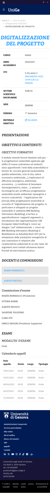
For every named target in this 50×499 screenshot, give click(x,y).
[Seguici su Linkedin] (5, 454)
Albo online (8, 431)
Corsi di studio (19, 20)
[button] (3, 1)
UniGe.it (5, 20)
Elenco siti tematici (11, 439)
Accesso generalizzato (12, 428)
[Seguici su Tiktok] (23, 454)
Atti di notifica (9, 435)
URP (5, 442)
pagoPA (7, 446)
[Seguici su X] (9, 454)
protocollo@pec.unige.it (14, 470)
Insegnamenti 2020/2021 (16, 23)
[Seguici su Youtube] (12, 454)
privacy (31, 484)
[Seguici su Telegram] (27, 454)
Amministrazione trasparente (15, 424)
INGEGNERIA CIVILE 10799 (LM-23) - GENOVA (34, 80)
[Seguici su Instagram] (17, 454)
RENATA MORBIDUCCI (14, 270)
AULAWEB (31, 120)
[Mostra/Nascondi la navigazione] (4, 9)
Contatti (7, 450)
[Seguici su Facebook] (20, 454)
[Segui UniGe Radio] (31, 454)
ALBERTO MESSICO (13, 280)
